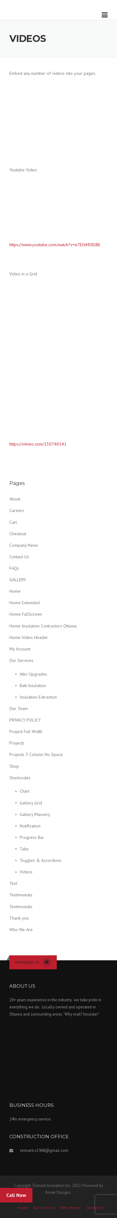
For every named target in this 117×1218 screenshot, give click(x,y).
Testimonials (20, 895)
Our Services (21, 660)
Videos (26, 872)
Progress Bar (32, 837)
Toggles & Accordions (40, 860)
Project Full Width (25, 731)
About (14, 499)
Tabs (24, 849)
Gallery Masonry (35, 814)
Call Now (16, 1195)
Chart (24, 791)
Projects (16, 743)
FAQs (14, 568)
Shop (14, 766)
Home (15, 591)
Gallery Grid (31, 803)
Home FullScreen (25, 614)
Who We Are (21, 929)
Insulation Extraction (38, 697)
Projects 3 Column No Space (36, 754)
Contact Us (19, 556)
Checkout (17, 534)
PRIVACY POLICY (25, 720)
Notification (30, 826)
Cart (13, 522)
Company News (23, 545)
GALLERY (17, 579)
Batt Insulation (33, 685)
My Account (19, 649)
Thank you (19, 918)
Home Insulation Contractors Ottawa (42, 626)
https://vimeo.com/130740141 (37, 444)
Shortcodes (20, 778)
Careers (16, 510)
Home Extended (24, 602)
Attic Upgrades (33, 674)
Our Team (18, 708)
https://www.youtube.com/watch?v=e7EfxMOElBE (54, 244)
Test (13, 883)
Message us (27, 961)
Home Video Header (28, 637)
